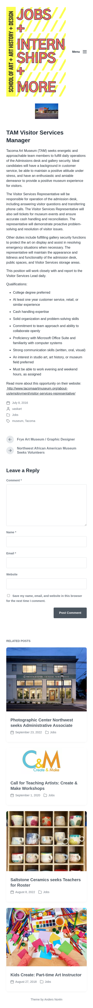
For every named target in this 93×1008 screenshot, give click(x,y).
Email (11, 553)
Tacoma (30, 421)
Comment (14, 480)
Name (11, 532)
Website (11, 574)
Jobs (15, 415)
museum (17, 421)
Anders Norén (53, 999)
